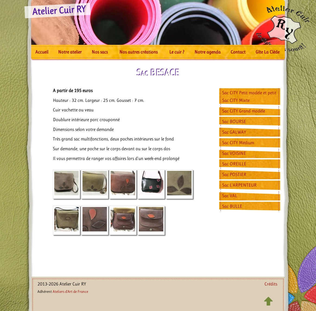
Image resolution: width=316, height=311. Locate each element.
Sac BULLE (232, 206)
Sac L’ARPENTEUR (239, 185)
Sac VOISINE (234, 153)
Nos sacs (100, 52)
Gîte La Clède (267, 52)
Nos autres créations (138, 52)
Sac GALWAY (234, 132)
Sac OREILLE (234, 164)
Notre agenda (207, 52)
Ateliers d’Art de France (70, 291)
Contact (238, 52)
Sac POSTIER (234, 174)
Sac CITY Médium (238, 142)
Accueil (41, 52)
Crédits (270, 284)
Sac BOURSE (234, 121)
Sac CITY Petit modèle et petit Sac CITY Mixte (249, 96)
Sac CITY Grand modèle (243, 111)
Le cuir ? (176, 52)
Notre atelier (70, 52)
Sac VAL (229, 195)
